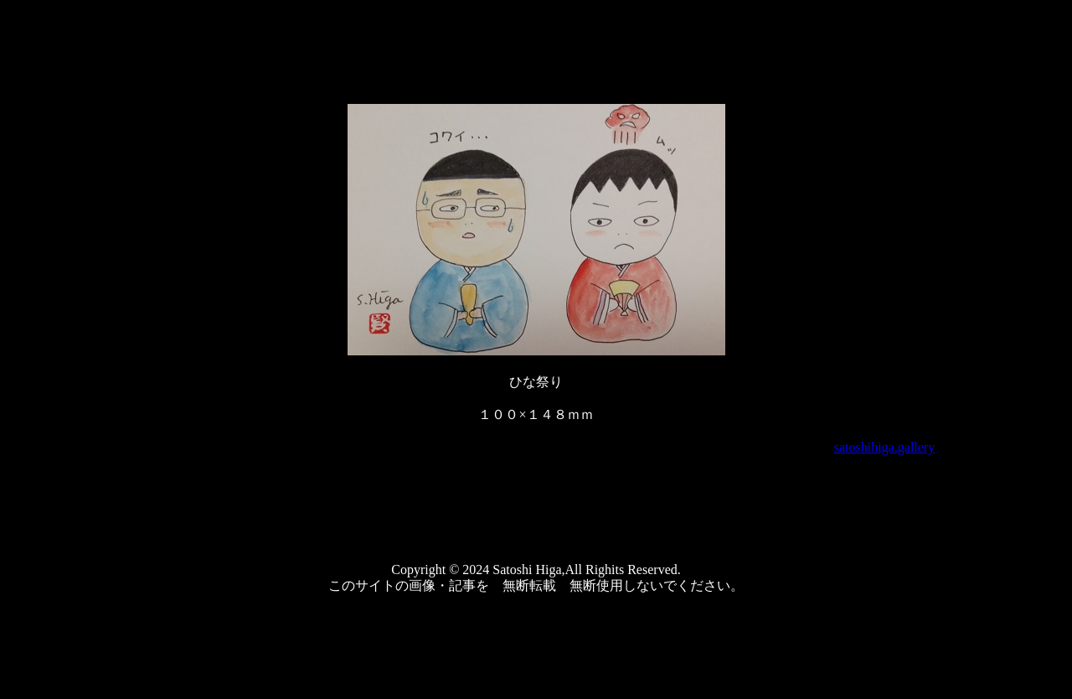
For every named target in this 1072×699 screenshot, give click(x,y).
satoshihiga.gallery (884, 447)
